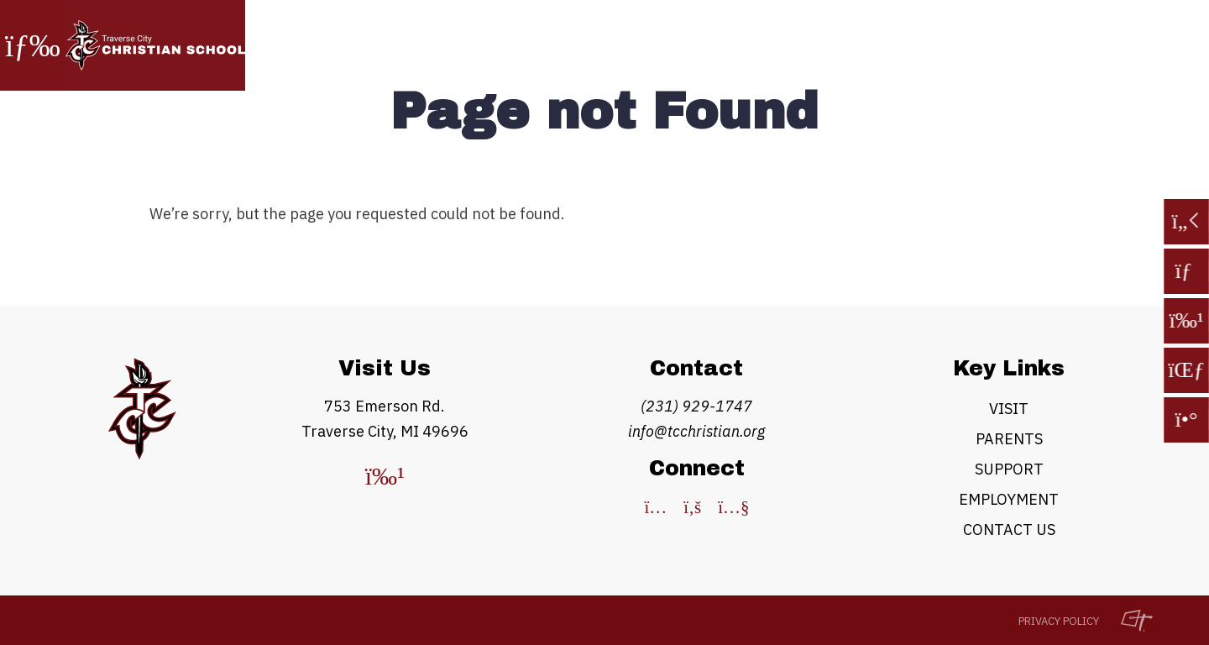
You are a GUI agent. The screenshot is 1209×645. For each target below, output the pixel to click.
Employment (1009, 499)
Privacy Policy (1058, 621)
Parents (1009, 438)
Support (1009, 469)
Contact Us (1009, 529)
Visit (1008, 408)
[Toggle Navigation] (32, 45)
